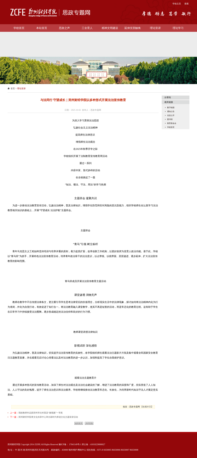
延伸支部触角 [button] (132, 28)
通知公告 (170, 111)
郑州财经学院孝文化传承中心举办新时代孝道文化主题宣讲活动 (48, 417)
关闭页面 (89, 423)
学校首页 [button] (18, 28)
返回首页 (78, 423)
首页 (13, 88)
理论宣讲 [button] (155, 28)
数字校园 (170, 107)
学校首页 (170, 127)
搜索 (186, 4)
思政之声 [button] (64, 28)
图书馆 (170, 119)
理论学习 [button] (178, 28)
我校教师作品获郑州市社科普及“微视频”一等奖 (40, 413)
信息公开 (170, 115)
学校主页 (176, 4)
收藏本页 (147, 407)
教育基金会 (171, 123)
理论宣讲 (21, 88)
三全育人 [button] (87, 28)
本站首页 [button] (41, 28)
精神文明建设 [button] (110, 28)
